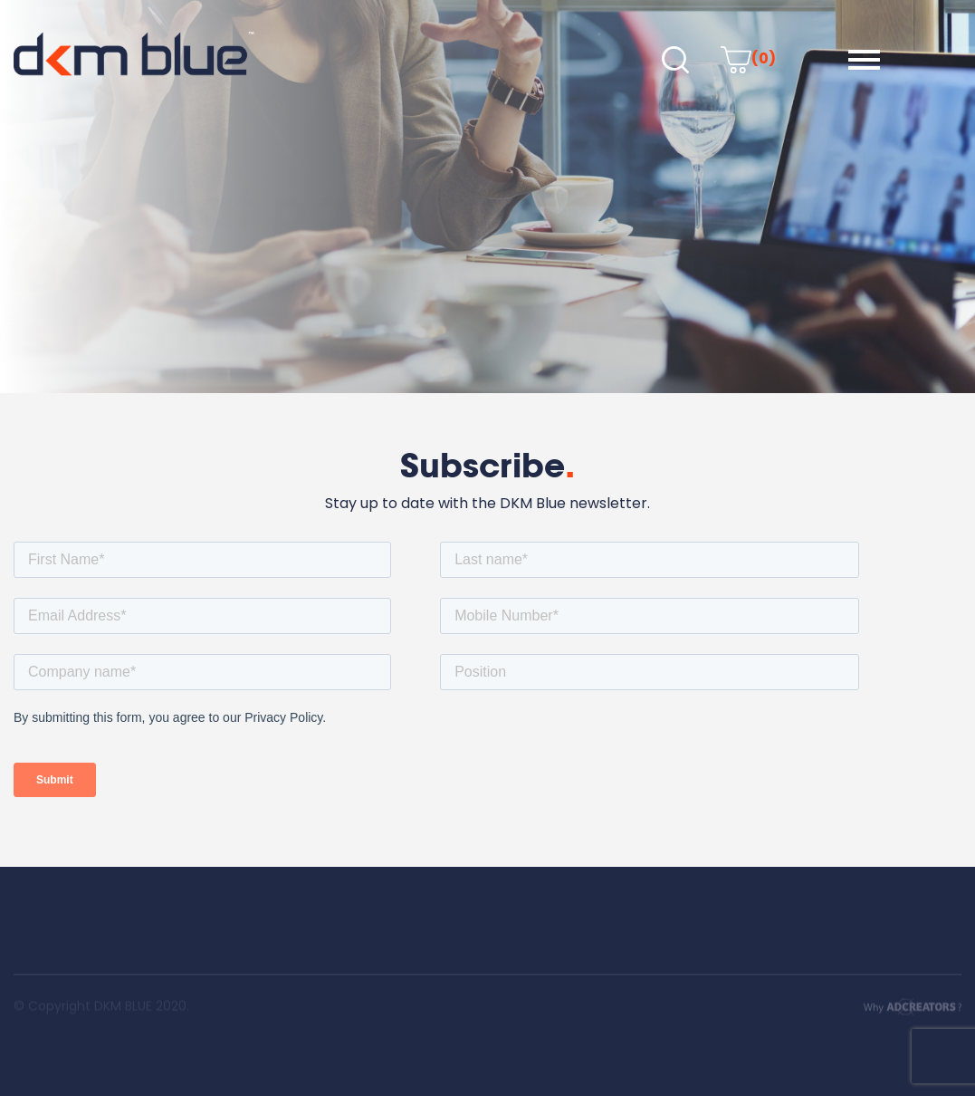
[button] (864, 60)
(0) (748, 58)
